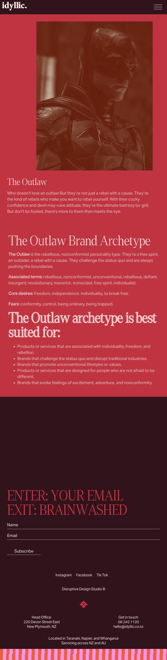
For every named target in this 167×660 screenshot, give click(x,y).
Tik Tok (102, 575)
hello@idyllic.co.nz (128, 626)
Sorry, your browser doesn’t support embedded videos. (83, 439)
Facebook (84, 575)
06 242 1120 (128, 622)
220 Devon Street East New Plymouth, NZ (42, 624)
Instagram (63, 575)
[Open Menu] (158, 7)
